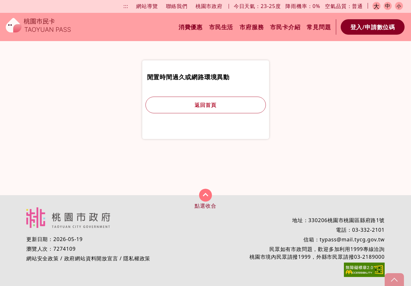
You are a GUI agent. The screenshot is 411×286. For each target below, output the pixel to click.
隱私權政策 (136, 258)
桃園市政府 (209, 6)
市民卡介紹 (285, 27)
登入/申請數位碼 (372, 27)
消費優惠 (191, 27)
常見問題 (319, 27)
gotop (394, 279)
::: (125, 6)
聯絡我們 (177, 6)
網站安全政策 (42, 258)
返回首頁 (205, 104)
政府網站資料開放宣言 (91, 258)
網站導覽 (147, 6)
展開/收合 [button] (205, 195)
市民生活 (221, 27)
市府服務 (252, 27)
